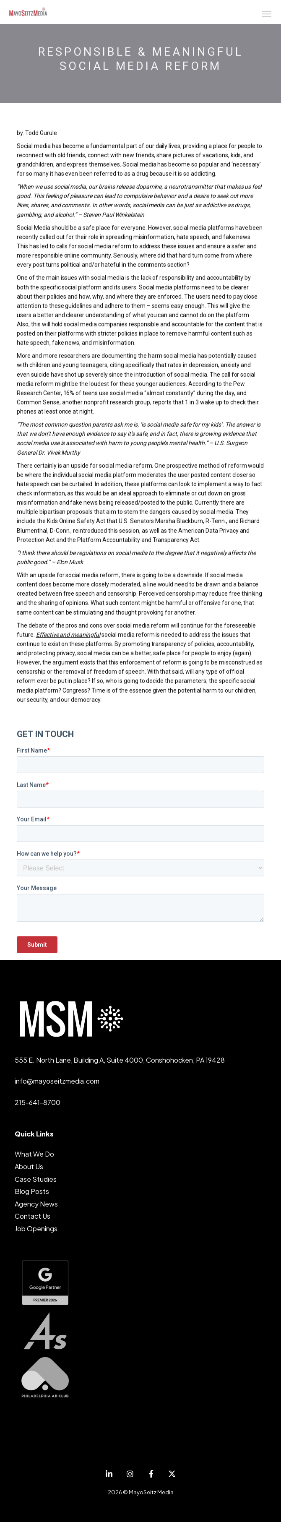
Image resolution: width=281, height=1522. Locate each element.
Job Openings (36, 1228)
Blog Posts (32, 1191)
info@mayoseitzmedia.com (57, 1080)
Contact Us (32, 1216)
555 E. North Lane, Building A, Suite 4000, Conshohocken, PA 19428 (120, 1059)
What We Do (34, 1153)
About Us (29, 1166)
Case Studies (36, 1179)
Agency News (36, 1203)
